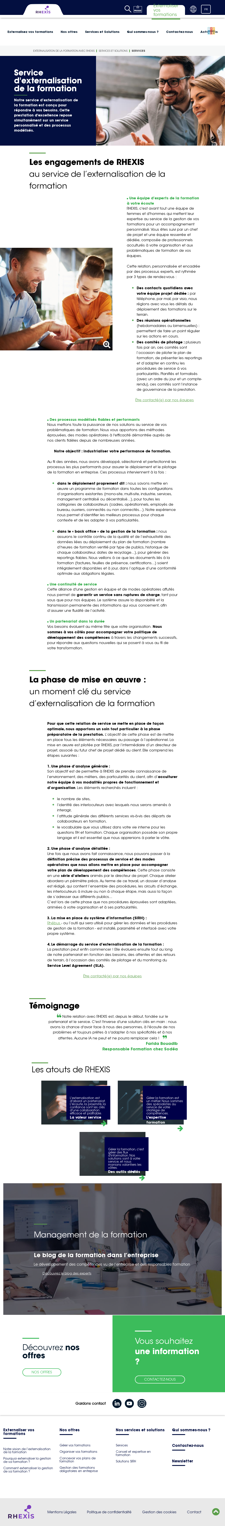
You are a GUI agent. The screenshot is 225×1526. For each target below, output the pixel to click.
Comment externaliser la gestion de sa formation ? (28, 1469)
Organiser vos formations (78, 1452)
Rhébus (54, 923)
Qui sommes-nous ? (143, 32)
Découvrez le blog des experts (67, 1273)
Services (138, 50)
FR (206, 9)
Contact (194, 1512)
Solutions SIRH (126, 1461)
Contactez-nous (179, 32)
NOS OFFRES (42, 1372)
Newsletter (182, 1461)
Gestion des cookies (159, 1512)
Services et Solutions (102, 32)
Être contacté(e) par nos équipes (164, 400)
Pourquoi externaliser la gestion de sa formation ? (27, 1460)
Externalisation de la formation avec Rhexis (63, 50)
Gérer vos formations (75, 1445)
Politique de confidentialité (109, 1512)
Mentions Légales (61, 1512)
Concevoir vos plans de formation (78, 1459)
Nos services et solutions (140, 1430)
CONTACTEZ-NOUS (160, 1379)
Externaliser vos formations (18, 1432)
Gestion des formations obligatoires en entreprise (79, 1469)
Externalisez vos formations (30, 32)
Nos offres (69, 32)
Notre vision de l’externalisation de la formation (27, 1450)
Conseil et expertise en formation (133, 1453)
